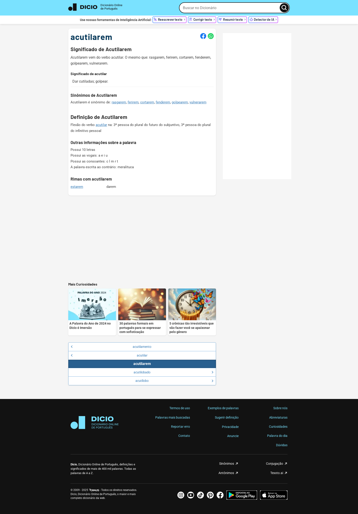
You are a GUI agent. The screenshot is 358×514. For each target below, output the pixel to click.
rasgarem (119, 102)
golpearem (180, 102)
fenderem (163, 102)
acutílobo (174, 381)
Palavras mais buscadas (172, 417)
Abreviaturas (278, 417)
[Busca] (284, 7)
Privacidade (230, 427)
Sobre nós (280, 408)
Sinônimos (226, 463)
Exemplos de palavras (223, 408)
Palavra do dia (277, 436)
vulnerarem (198, 102)
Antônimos (226, 473)
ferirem (133, 102)
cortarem (147, 102)
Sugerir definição (227, 417)
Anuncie (233, 436)
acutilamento (111, 347)
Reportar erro (180, 426)
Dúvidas (281, 445)
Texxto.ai (276, 473)
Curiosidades (278, 426)
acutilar (101, 125)
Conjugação (274, 463)
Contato (184, 436)
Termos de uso (179, 408)
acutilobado (173, 372)
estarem (77, 187)
